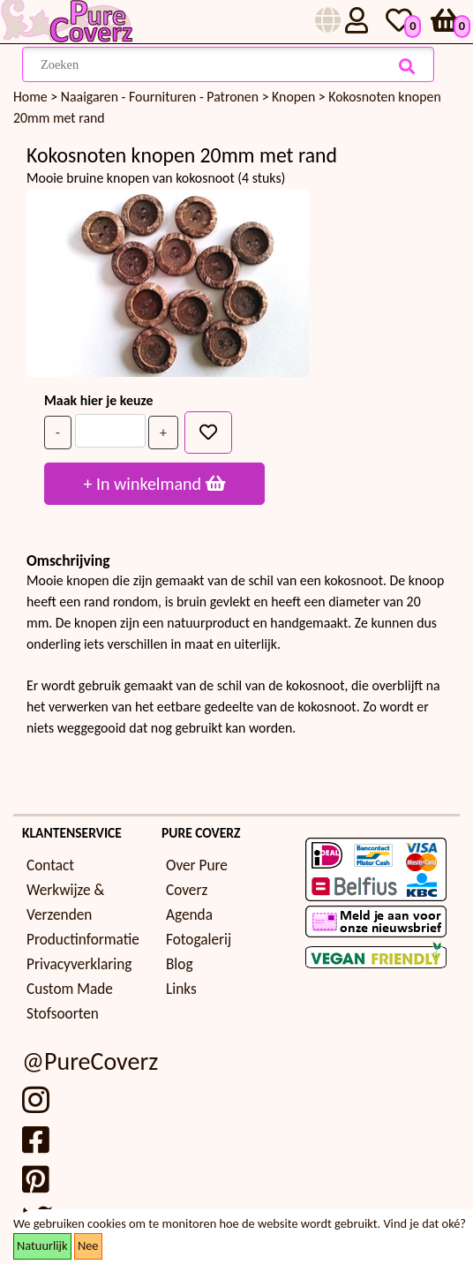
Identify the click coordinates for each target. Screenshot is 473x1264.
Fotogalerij (198, 939)
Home (30, 96)
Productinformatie (82, 939)
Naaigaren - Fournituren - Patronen (161, 96)
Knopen (295, 96)
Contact (50, 865)
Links (181, 989)
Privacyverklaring (78, 964)
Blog (179, 964)
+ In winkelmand (154, 483)
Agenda (189, 915)
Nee (88, 1245)
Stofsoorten (62, 1013)
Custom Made (69, 989)
